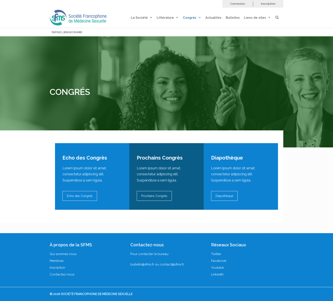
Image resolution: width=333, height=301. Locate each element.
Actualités (213, 18)
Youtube (217, 268)
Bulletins (233, 18)
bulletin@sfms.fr (142, 264)
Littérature (170, 18)
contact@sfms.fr (172, 264)
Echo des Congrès (80, 196)
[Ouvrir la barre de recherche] (279, 18)
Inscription (268, 3)
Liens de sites (259, 18)
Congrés (194, 18)
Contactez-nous (62, 274)
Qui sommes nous (63, 254)
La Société (144, 18)
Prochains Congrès (154, 196)
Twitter (216, 254)
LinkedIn (217, 274)
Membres (56, 261)
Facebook (218, 261)
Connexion (237, 3)
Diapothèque (224, 196)
